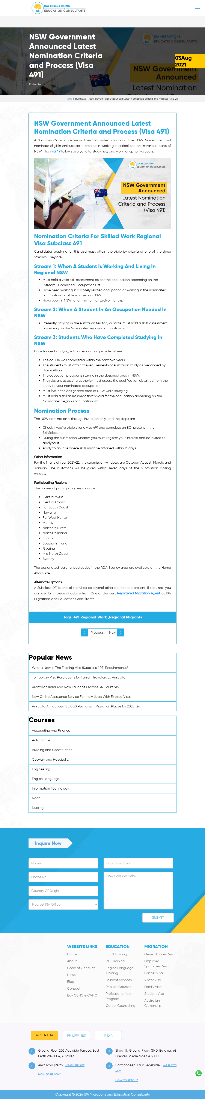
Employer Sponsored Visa (156, 963)
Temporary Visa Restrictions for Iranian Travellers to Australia (78, 677)
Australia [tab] (44, 1035)
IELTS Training (116, 954)
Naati (36, 798)
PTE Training (115, 961)
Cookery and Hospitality (50, 759)
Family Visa (152, 987)
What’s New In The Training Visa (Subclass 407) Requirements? (80, 668)
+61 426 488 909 (74, 1065)
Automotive (41, 740)
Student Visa (154, 994)
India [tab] (108, 1035)
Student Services (119, 980)
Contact (73, 988)
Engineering (41, 769)
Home (69, 99)
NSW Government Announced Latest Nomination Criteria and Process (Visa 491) (133, 99)
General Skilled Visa (159, 954)
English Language (46, 779)
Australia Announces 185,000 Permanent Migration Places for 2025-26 (86, 706)
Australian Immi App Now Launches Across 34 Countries (75, 687)
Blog (70, 982)
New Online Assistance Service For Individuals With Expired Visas (81, 697)
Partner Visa (153, 973)
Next (116, 632)
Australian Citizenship (152, 1003)
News (71, 975)
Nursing (38, 808)
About (72, 961)
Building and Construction (52, 750)
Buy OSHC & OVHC (82, 995)
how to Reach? (49, 1074)
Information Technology (50, 788)
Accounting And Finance (51, 730)
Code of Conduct (81, 968)
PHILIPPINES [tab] (76, 1035)
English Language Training (119, 970)
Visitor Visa (152, 980)
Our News (80, 99)
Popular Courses (118, 987)
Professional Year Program (119, 996)
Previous (92, 632)
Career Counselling (120, 1006)
